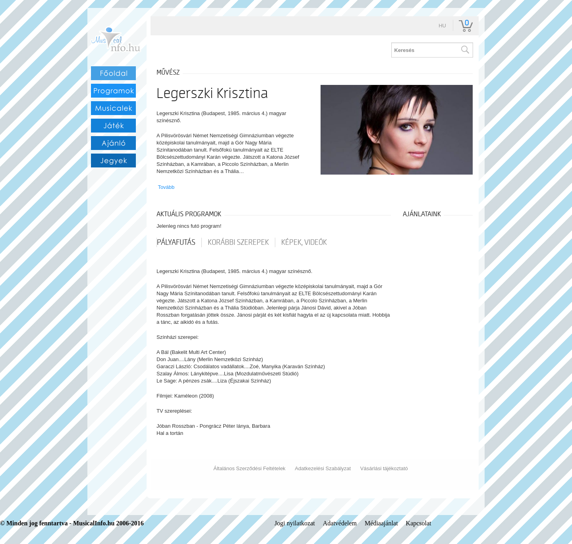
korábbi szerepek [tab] (238, 242)
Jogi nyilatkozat (294, 523)
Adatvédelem (340, 523)
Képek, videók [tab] (304, 242)
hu (442, 26)
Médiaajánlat (381, 523)
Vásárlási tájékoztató (384, 468)
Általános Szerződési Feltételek (249, 468)
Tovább (166, 187)
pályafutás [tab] (176, 242)
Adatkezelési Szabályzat (323, 468)
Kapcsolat (418, 523)
